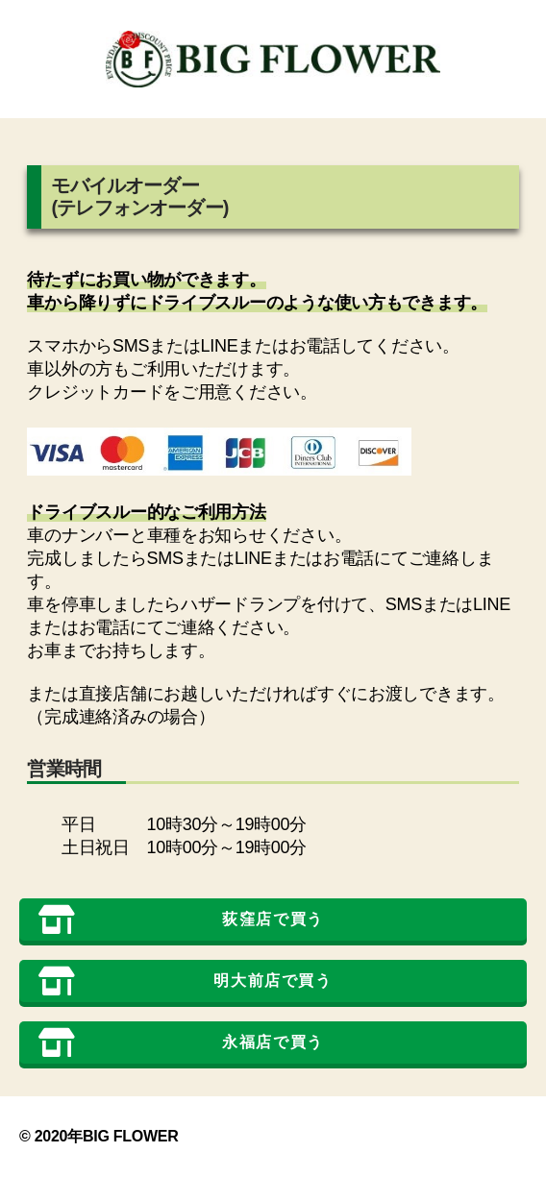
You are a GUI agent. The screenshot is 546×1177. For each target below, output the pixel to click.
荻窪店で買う (181, 919)
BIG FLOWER (131, 1136)
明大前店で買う (185, 981)
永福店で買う (181, 1042)
